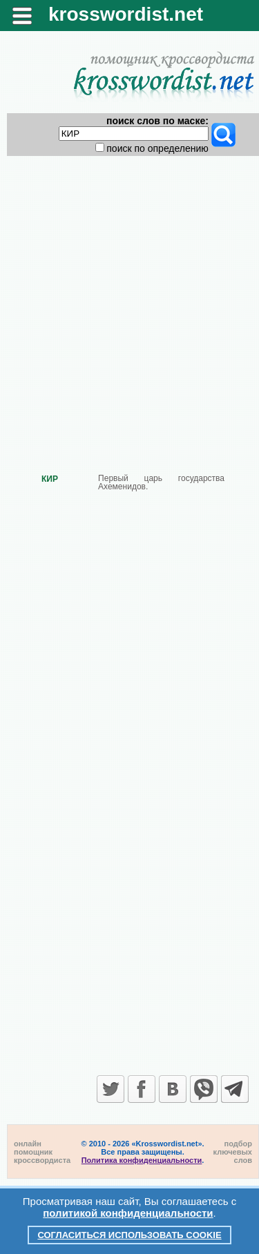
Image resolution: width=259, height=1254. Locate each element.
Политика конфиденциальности (141, 1160)
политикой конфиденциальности (128, 1213)
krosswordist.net (125, 14)
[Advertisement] (129, 303)
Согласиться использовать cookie (129, 1235)
